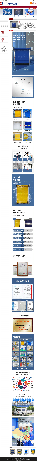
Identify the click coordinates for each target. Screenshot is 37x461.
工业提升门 (2, 32)
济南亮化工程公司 (18, 460)
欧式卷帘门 (2, 33)
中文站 (33, 0)
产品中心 (32, 18)
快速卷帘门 (35, 18)
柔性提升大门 (2, 38)
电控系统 (2, 41)
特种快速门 (2, 31)
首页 (29, 18)
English (36, 0)
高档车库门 (2, 39)
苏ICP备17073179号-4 (24, 458)
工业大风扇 (2, 40)
